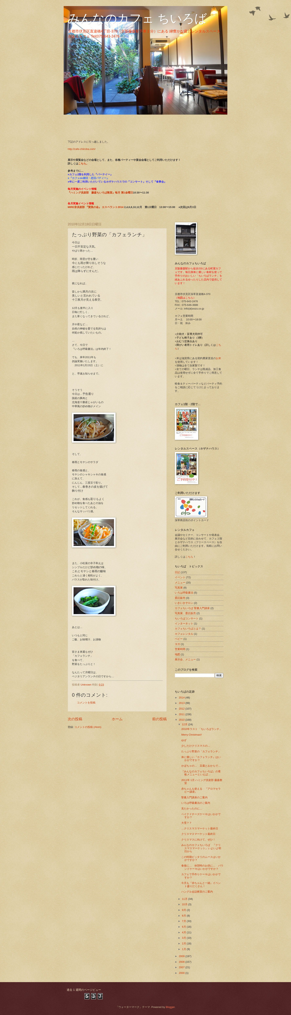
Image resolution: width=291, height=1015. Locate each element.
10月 (185, 904)
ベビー (179, 638)
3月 (184, 937)
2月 (184, 943)
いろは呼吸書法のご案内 (195, 802)
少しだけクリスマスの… (195, 745)
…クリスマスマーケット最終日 (199, 828)
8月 (184, 915)
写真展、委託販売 (185, 613)
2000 (182, 972)
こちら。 (83, 163)
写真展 (179, 587)
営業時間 (180, 649)
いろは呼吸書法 (184, 592)
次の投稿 (75, 719)
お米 (218, 358)
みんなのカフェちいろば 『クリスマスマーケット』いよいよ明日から (201, 848)
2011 (182, 714)
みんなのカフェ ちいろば (137, 18)
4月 (184, 932)
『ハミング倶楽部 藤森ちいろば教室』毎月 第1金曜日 (100, 192)
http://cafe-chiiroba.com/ (81, 149)
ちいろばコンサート (186, 618)
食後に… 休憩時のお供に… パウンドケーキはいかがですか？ (202, 867)
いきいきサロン (184, 602)
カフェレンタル (184, 633)
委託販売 (180, 597)
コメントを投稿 (86, 702)
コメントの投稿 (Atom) (87, 727)
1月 (184, 949)
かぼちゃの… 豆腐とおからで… (201, 765)
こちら (189, 556)
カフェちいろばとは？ (188, 628)
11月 (185, 898)
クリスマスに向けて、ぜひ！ (198, 839)
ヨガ (177, 644)
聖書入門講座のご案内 (194, 797)
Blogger (170, 1007)
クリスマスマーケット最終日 (198, 833)
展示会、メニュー (185, 659)
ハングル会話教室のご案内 (197, 891)
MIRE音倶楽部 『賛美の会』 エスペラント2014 (96, 207)
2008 (182, 961)
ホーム (117, 719)
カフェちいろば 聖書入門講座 (192, 608)
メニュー (180, 582)
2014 (182, 697)
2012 (182, 708)
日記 (177, 572)
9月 (184, 910)
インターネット (184, 623)
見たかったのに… (193, 808)
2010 (182, 719)
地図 (177, 654)
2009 (182, 956)
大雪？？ (186, 822)
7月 (184, 921)
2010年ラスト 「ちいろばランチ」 (201, 729)
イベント (180, 577)
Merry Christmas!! (191, 734)
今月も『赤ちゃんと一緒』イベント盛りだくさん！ (201, 884)
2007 (182, 967)
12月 (185, 724)
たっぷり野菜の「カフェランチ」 (201, 751)
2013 (182, 703)
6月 (184, 926)
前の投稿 (159, 719)
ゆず (184, 740)
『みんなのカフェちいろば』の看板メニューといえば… (201, 773)
